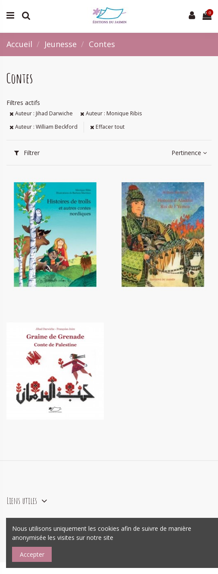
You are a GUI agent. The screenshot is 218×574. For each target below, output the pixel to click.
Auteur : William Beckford (43, 126)
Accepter (32, 554)
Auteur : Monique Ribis (111, 113)
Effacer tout (107, 126)
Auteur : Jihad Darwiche (41, 113)
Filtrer (27, 153)
